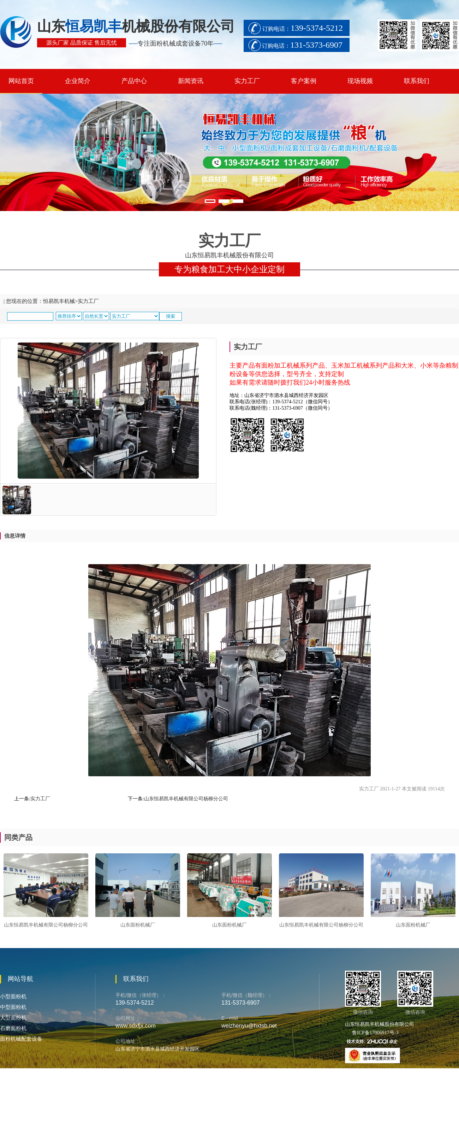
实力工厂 (247, 80)
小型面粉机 (13, 996)
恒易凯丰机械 (59, 301)
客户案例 (303, 80)
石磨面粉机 (13, 1028)
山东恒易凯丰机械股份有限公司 (379, 1024)
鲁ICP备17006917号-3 (375, 1032)
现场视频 (360, 80)
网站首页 (21, 80)
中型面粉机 (13, 1007)
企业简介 (77, 80)
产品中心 (134, 80)
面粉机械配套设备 (21, 1039)
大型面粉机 (13, 1018)
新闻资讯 (190, 80)
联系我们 (416, 80)
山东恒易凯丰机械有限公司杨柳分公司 (186, 798)
